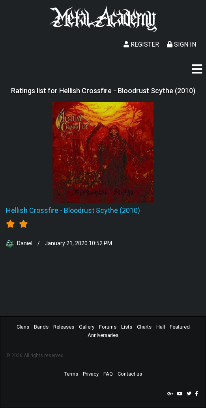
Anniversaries (103, 335)
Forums (107, 327)
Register (141, 44)
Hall (160, 327)
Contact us (130, 374)
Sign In (181, 44)
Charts (144, 327)
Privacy (91, 374)
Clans (23, 327)
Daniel (20, 243)
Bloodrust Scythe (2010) (102, 210)
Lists (126, 327)
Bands (41, 327)
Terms (71, 374)
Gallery (86, 327)
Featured (180, 327)
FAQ (108, 374)
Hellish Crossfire (32, 210)
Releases (63, 327)
